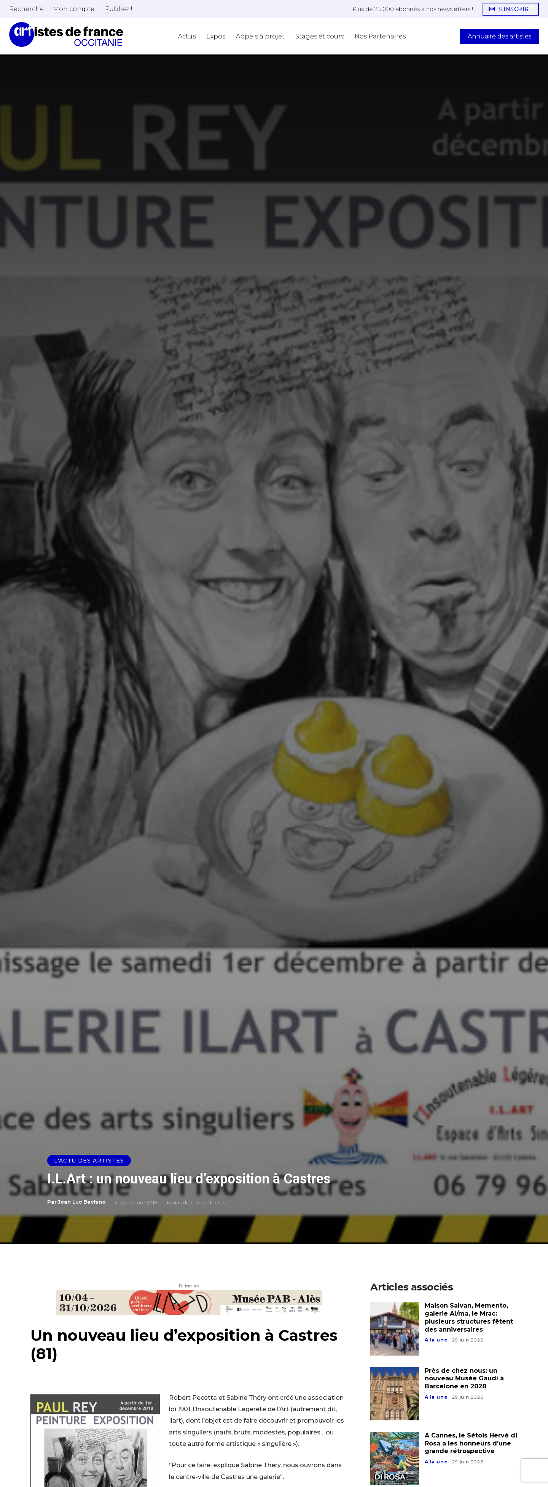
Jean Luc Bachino (82, 1202)
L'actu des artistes (89, 1160)
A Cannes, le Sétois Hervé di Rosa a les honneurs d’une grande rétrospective (471, 1443)
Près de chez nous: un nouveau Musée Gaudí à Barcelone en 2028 (464, 1378)
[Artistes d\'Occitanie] (66, 34)
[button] (26, 9)
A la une (436, 1340)
